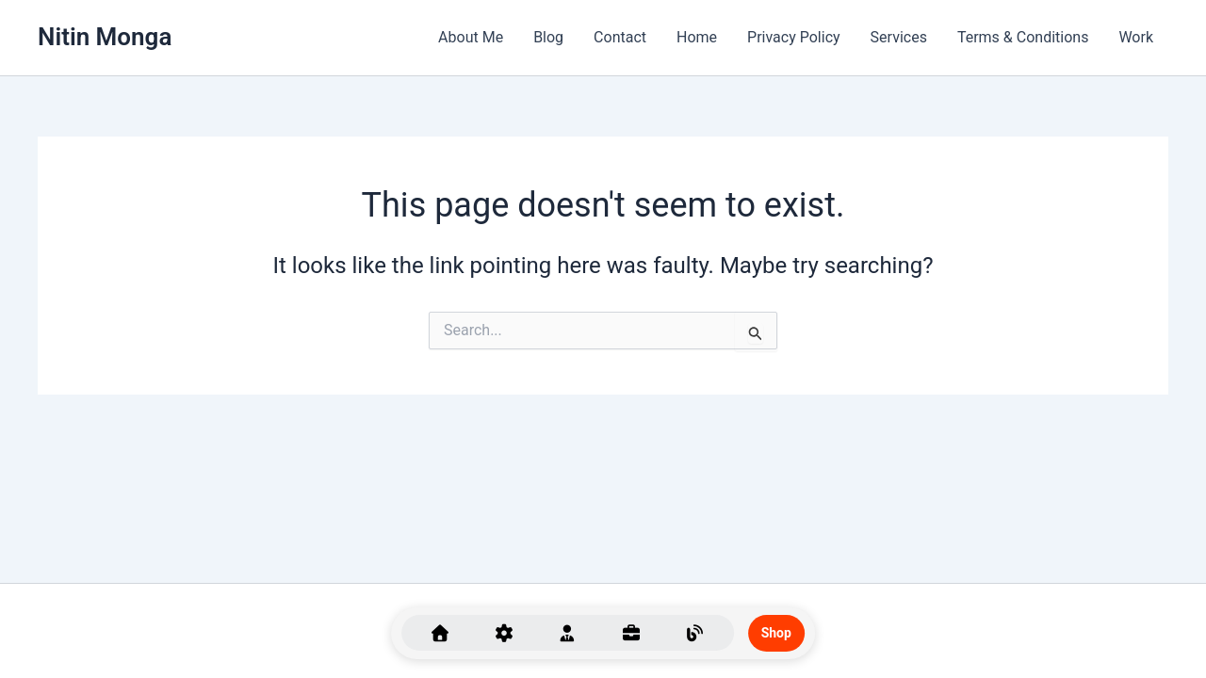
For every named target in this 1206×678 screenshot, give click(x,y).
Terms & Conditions (1023, 37)
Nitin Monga (104, 37)
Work (1135, 37)
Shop (776, 632)
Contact (620, 37)
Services (899, 37)
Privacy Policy (793, 37)
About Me (470, 37)
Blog (548, 37)
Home (696, 37)
